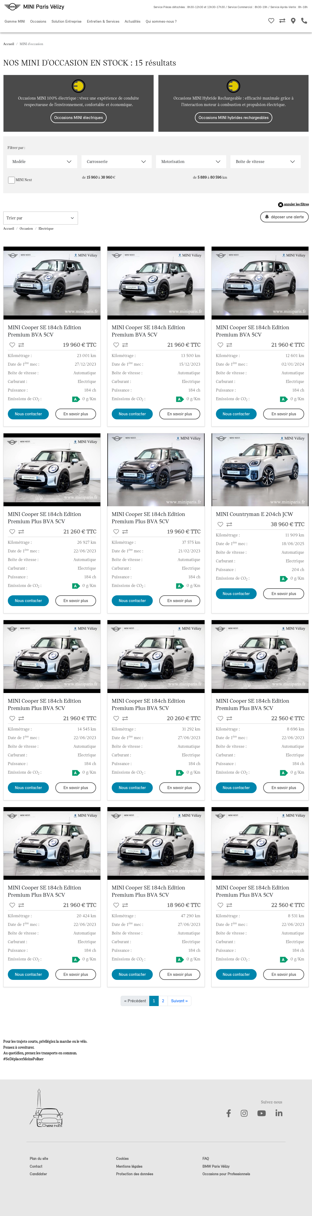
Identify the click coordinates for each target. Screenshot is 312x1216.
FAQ (205, 1158)
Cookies (122, 1158)
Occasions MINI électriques (78, 117)
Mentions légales (129, 1166)
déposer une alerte (284, 216)
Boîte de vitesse (250, 161)
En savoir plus (75, 413)
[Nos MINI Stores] (293, 21)
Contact (36, 1166)
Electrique (46, 228)
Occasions (38, 21)
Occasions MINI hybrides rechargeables (234, 117)
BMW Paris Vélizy (215, 1166)
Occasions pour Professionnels (226, 1174)
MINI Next (24, 180)
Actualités (132, 21)
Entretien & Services (103, 21)
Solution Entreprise (67, 21)
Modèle (19, 161)
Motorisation (172, 161)
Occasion (26, 228)
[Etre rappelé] (304, 21)
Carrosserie (97, 161)
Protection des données (134, 1174)
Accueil (8, 44)
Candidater (38, 1174)
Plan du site (39, 1158)
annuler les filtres (293, 204)
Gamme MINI (15, 21)
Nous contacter (28, 413)
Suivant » (179, 1000)
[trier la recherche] (40, 218)
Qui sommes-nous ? (161, 21)
